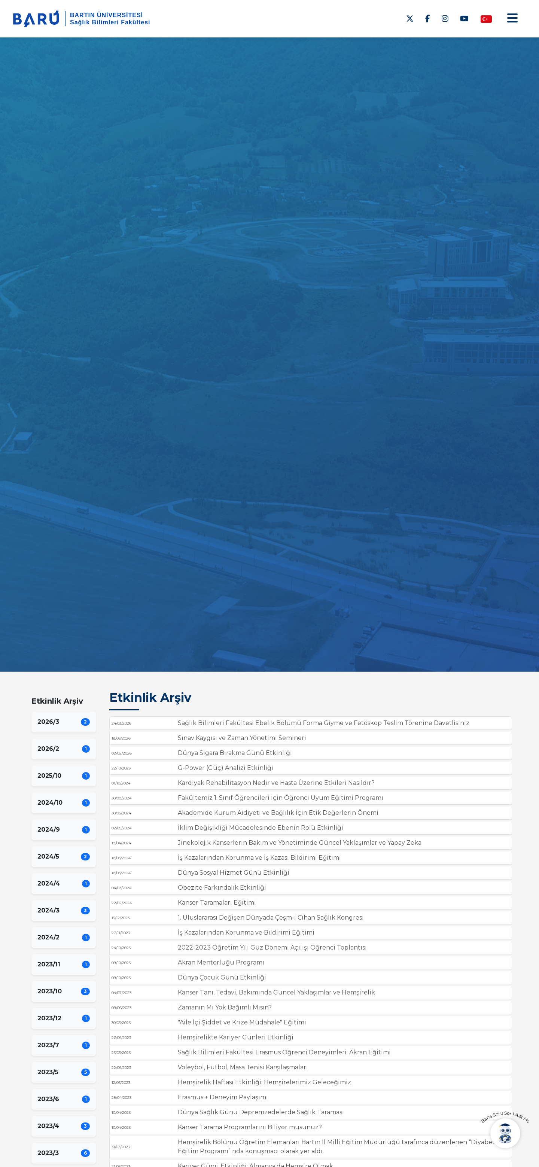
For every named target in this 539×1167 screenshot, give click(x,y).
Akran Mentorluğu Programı (221, 962)
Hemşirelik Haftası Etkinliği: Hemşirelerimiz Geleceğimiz (264, 1082)
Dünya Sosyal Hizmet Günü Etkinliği (233, 872)
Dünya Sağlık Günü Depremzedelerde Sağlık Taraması (261, 1112)
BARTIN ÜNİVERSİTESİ (106, 15)
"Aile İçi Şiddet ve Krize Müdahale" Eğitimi (242, 1022)
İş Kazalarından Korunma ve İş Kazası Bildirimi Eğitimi (259, 857)
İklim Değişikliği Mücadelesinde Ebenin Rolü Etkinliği (260, 827)
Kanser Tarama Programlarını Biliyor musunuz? (250, 1127)
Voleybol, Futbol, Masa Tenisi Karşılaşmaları (243, 1067)
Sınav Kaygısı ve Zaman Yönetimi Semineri (242, 737)
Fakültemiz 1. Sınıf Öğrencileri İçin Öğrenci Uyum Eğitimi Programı (280, 797)
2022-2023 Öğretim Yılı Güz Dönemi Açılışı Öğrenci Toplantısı (272, 947)
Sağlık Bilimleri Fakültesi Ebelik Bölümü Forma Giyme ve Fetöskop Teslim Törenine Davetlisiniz (323, 722)
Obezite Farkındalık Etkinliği (222, 887)
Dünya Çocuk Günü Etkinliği (222, 977)
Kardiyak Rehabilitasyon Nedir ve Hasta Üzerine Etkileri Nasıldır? (276, 782)
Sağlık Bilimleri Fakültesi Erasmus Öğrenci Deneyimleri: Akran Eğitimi (284, 1052)
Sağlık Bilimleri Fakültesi (110, 22)
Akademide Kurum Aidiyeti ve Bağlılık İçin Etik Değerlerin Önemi (278, 812)
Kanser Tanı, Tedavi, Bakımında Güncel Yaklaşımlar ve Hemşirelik (276, 992)
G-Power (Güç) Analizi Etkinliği (225, 767)
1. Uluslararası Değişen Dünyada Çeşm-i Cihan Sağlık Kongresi (271, 917)
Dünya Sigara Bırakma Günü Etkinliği (235, 752)
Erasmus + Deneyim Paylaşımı (223, 1097)
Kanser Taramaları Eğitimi (217, 902)
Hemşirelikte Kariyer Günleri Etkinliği (235, 1037)
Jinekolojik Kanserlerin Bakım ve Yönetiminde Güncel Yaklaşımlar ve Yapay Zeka (299, 842)
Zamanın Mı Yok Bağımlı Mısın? (225, 1007)
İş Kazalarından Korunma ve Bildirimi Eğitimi (246, 932)
